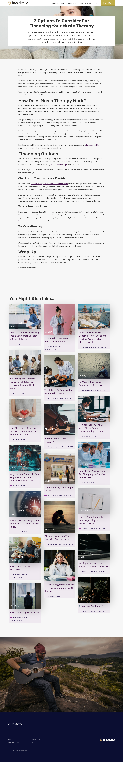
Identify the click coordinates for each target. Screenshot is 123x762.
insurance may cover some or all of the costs (49, 184)
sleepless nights (92, 145)
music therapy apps (59, 164)
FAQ (62, 3)
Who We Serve (85, 3)
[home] (18, 3)
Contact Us (72, 3)
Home (10, 740)
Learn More (108, 3)
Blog (96, 3)
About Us (54, 3)
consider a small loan (48, 215)
